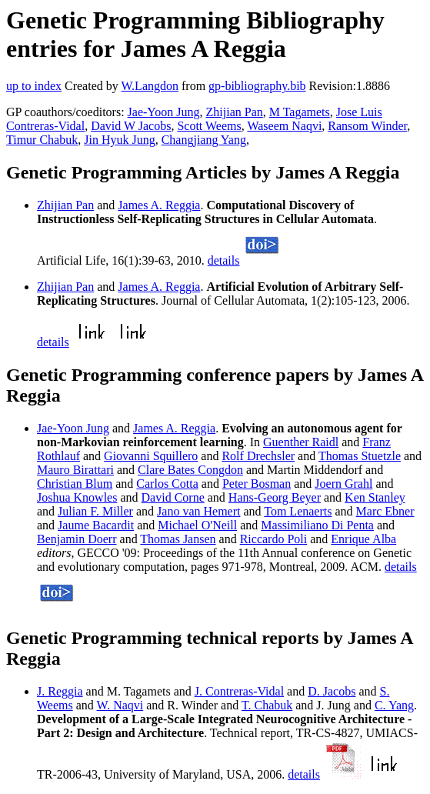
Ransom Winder (367, 125)
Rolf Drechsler (258, 455)
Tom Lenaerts (298, 511)
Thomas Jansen (177, 538)
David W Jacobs (131, 125)
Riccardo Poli (274, 538)
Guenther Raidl (300, 442)
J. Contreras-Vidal (239, 691)
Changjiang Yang (204, 139)
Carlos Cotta (167, 483)
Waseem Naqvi (284, 125)
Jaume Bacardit (96, 525)
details (224, 260)
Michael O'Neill (197, 525)
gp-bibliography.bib (257, 85)
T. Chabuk (267, 705)
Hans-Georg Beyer (274, 497)
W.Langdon (149, 85)
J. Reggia (60, 691)
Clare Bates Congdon (190, 469)
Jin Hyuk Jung (119, 139)
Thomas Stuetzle (359, 455)
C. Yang (394, 705)
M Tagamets (299, 111)
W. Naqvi (120, 705)
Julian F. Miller (95, 511)
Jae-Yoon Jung (164, 111)
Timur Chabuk (42, 139)
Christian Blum (74, 483)
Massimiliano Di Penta (317, 525)
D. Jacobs (331, 691)
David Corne (173, 497)
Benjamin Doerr (77, 538)
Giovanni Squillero (151, 455)
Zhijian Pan (234, 111)
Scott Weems (209, 125)
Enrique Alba (363, 538)
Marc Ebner (385, 511)
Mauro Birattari (75, 469)
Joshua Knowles (77, 497)
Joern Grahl (343, 483)
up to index (34, 85)
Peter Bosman (256, 483)
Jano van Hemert (198, 511)
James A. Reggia (159, 205)
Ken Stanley (375, 497)
